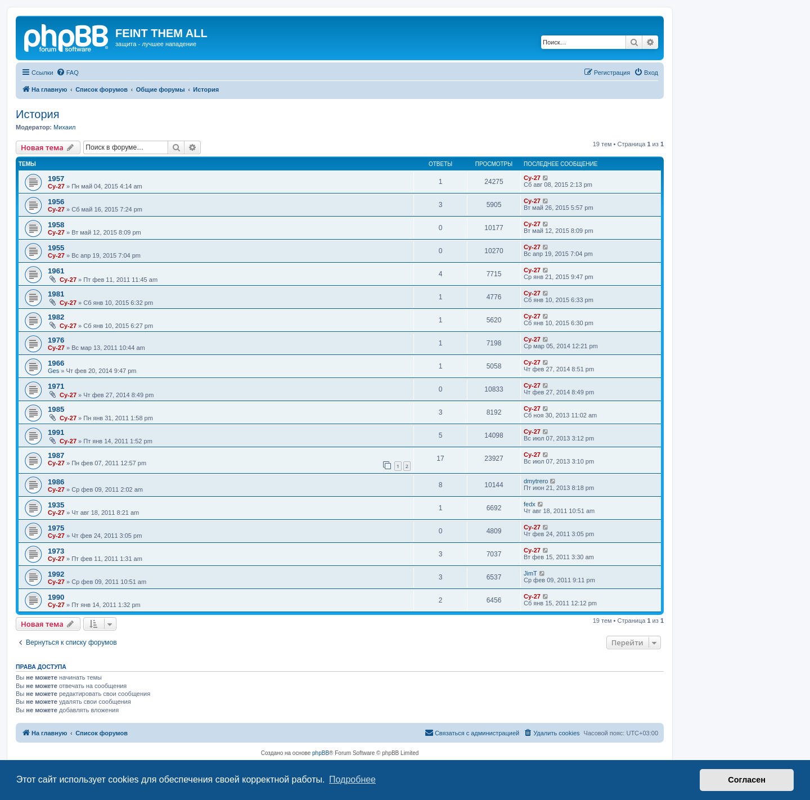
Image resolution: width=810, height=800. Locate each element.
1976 (56, 340)
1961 (56, 271)
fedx (530, 504)
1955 (56, 248)
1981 (56, 294)
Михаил (64, 127)
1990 (56, 597)
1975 (56, 528)
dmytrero (536, 481)
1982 (56, 317)
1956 (56, 201)
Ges (53, 370)
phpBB (320, 753)
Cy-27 (56, 186)
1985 (56, 409)
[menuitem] (67, 72)
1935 (56, 505)
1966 (56, 363)
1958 (56, 225)
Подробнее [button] (352, 779)
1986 (56, 482)
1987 (56, 455)
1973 (56, 551)
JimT (530, 573)
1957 (56, 178)
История (38, 114)
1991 (56, 432)
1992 (56, 574)
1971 (56, 386)
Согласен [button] (747, 779)
